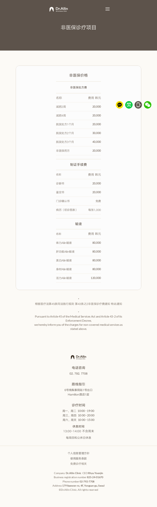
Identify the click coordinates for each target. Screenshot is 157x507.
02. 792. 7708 (78, 373)
